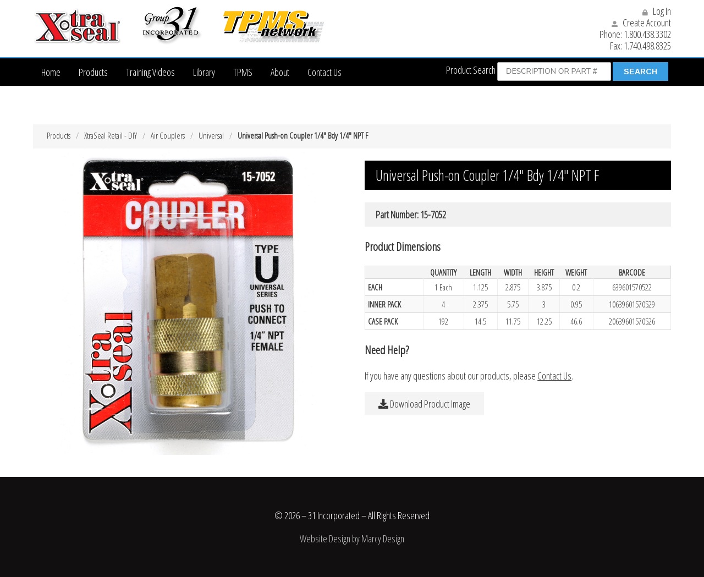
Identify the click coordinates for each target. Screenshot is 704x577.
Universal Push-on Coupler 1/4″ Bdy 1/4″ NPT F (303, 135)
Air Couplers (168, 135)
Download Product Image (424, 403)
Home (51, 72)
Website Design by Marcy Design (352, 538)
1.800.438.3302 (647, 34)
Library (204, 72)
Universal (211, 135)
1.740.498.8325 (647, 45)
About (280, 72)
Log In (656, 11)
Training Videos (150, 72)
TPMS (242, 72)
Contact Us (324, 72)
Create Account (641, 22)
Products (93, 72)
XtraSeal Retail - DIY (110, 135)
